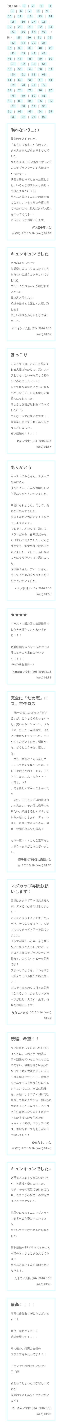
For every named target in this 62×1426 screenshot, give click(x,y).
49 (40, 58)
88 (23, 106)
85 (40, 101)
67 (40, 79)
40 (40, 48)
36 (43, 42)
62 (33, 74)
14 (50, 16)
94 (40, 111)
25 (23, 32)
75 (30, 90)
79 (23, 95)
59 (50, 69)
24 (13, 32)
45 (43, 53)
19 (9, 27)
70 (23, 85)
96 (13, 116)
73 (9, 90)
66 (30, 79)
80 (33, 95)
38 (19, 48)
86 (50, 101)
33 (13, 42)
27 (43, 32)
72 (43, 85)
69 (13, 85)
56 (19, 69)
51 (13, 64)
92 (19, 111)
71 (33, 85)
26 (33, 32)
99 (43, 116)
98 (33, 116)
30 (29, 37)
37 (9, 48)
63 (43, 74)
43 (23, 53)
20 (19, 27)
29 (19, 37)
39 (30, 48)
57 (30, 69)
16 (23, 21)
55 (9, 69)
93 (30, 111)
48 (30, 58)
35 (33, 42)
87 (13, 106)
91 (9, 111)
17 (33, 21)
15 (13, 21)
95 (50, 111)
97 (23, 116)
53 (33, 64)
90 (43, 106)
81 (43, 95)
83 (19, 101)
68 (50, 79)
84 (30, 101)
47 (19, 58)
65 (19, 79)
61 (23, 74)
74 (19, 90)
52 (23, 64)
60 (13, 74)
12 (30, 16)
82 (9, 101)
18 (43, 21)
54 (43, 64)
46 (9, 58)
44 (33, 53)
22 (40, 27)
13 (40, 16)
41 (50, 48)
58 (40, 69)
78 (13, 95)
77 (50, 90)
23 (50, 27)
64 (9, 79)
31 (39, 37)
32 (49, 37)
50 (50, 58)
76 (40, 90)
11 (19, 16)
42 (13, 53)
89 (33, 106)
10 (9, 16)
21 (30, 27)
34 (23, 42)
